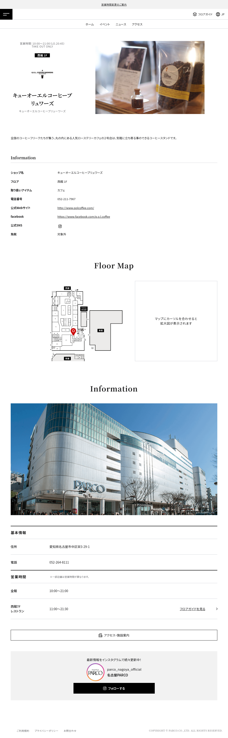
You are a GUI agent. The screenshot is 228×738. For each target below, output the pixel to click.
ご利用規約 (23, 730)
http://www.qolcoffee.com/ (75, 208)
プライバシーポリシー (46, 730)
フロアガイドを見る (192, 609)
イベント (105, 24)
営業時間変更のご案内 (114, 4)
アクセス (137, 24)
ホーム (90, 24)
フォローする (116, 688)
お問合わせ (70, 730)
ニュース (121, 24)
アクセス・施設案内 (116, 635)
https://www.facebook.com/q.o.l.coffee (83, 216)
